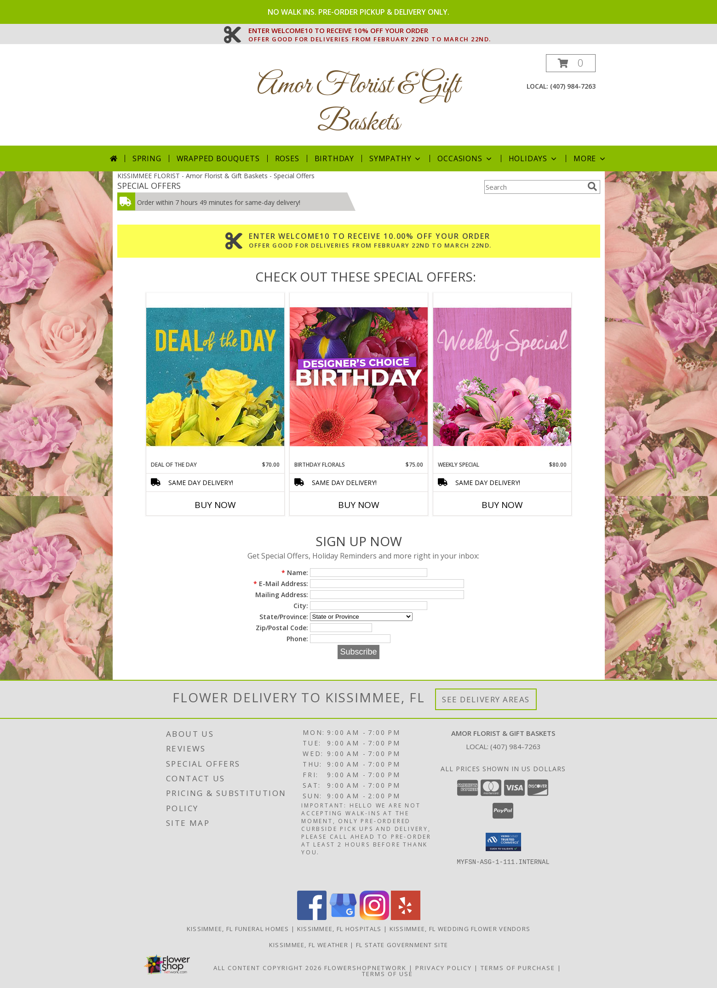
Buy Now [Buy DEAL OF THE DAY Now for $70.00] (215, 505)
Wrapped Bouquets (218, 158)
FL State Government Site (402, 945)
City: (300, 605)
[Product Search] (534, 187)
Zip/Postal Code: (282, 627)
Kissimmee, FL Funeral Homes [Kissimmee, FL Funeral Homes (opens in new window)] (238, 929)
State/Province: (283, 616)
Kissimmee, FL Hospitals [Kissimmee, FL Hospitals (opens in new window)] (339, 929)
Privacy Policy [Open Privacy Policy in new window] (443, 968)
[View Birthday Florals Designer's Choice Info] (359, 376)
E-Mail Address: (280, 583)
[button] (571, 63)
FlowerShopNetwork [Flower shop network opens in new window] (365, 968)
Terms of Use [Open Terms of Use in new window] (387, 974)
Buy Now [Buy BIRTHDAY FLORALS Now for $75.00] (358, 505)
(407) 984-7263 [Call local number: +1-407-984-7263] (573, 86)
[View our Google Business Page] (343, 917)
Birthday (334, 158)
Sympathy (395, 158)
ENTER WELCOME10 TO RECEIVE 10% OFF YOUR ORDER (369, 31)
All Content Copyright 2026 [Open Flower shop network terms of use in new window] (267, 968)
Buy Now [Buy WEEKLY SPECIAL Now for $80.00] (502, 505)
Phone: (297, 638)
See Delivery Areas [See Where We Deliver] (486, 699)
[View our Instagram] (374, 917)
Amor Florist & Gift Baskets (358, 104)
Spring (146, 158)
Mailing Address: (281, 594)
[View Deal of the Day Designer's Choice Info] (215, 376)
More (590, 158)
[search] (592, 186)
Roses (287, 158)
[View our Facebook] (312, 917)
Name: (294, 572)
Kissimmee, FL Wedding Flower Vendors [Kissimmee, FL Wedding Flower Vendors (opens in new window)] (460, 929)
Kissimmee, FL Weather (308, 945)
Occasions (465, 158)
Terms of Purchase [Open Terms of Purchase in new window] (518, 968)
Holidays (533, 158)
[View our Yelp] (405, 917)
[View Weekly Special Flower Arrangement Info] (502, 376)
